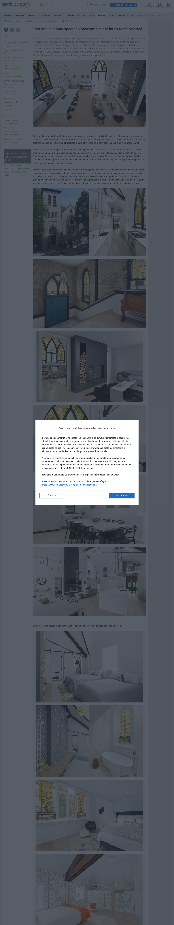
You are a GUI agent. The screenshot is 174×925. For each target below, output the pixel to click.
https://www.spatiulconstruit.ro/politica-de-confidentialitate (70, 485)
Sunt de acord (121, 496)
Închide (52, 496)
